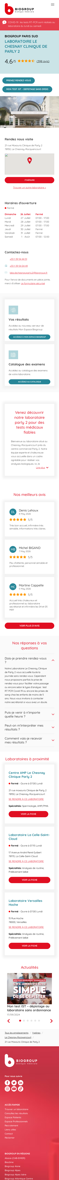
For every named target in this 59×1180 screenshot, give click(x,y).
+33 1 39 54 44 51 (18, 259)
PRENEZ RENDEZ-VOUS (16, 79)
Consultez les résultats (16, 1113)
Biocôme (9, 1162)
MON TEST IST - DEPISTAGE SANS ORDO (25, 88)
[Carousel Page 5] (35, 1021)
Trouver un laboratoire (16, 1109)
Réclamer (10, 1137)
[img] (29, 112)
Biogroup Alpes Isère (15, 1174)
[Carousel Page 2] (24, 1021)
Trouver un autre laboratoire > (29, 187)
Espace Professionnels (16, 1121)
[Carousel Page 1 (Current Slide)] (20, 1021)
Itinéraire (20, 179)
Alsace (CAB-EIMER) (15, 1158)
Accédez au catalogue (25, 381)
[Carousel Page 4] (31, 1021)
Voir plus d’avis (29, 625)
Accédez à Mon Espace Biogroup (27, 336)
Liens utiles (10, 1129)
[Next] (52, 1021)
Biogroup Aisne (12, 1166)
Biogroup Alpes (12, 1170)
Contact (9, 1133)
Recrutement (11, 1125)
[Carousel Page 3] (28, 1021)
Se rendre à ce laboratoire (26, 799)
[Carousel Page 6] (39, 1021)
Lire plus (40, 467)
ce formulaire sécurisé (33, 283)
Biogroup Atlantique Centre (19, 1178)
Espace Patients (13, 1117)
